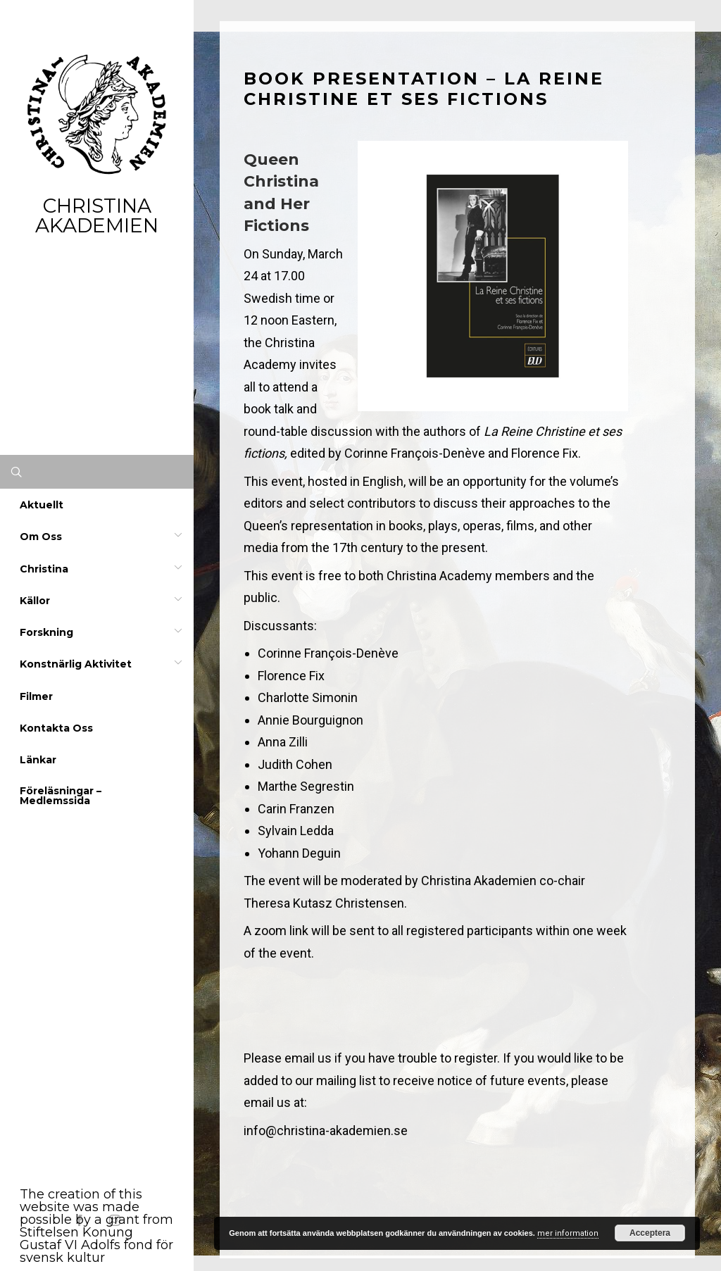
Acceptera (649, 1233)
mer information (567, 1233)
